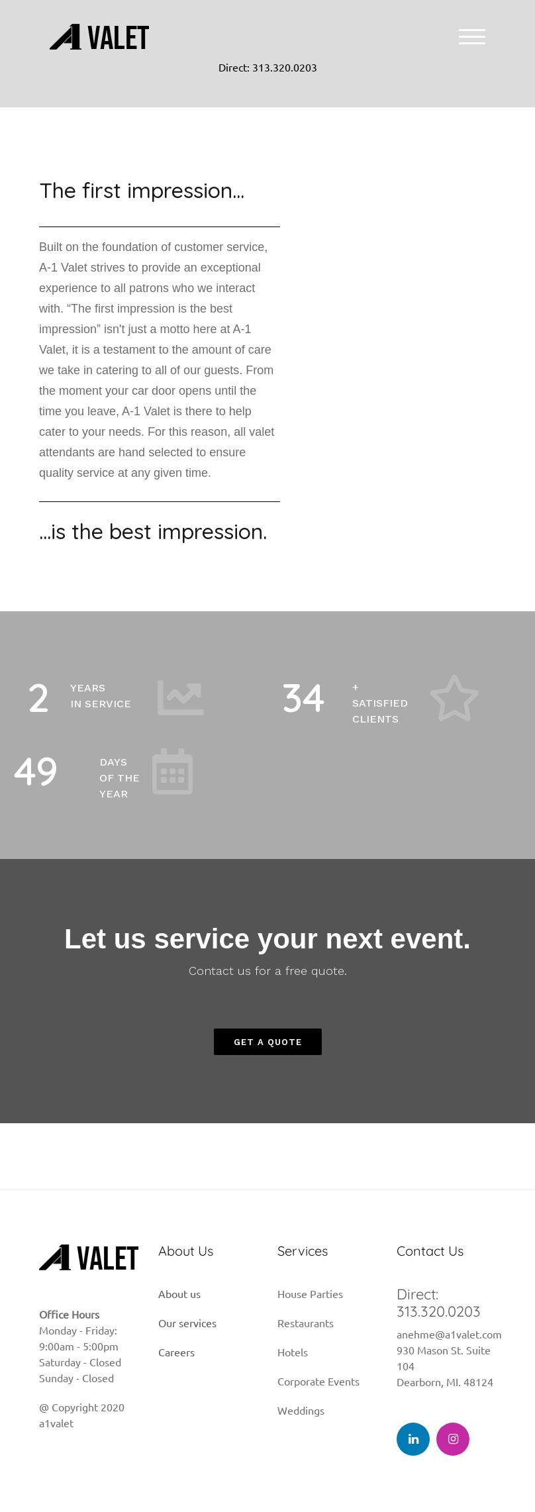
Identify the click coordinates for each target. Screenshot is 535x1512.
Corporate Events (318, 1380)
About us (179, 1293)
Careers (176, 1351)
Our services (187, 1322)
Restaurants (305, 1322)
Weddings (300, 1410)
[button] (268, 1042)
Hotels (292, 1351)
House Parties (310, 1293)
